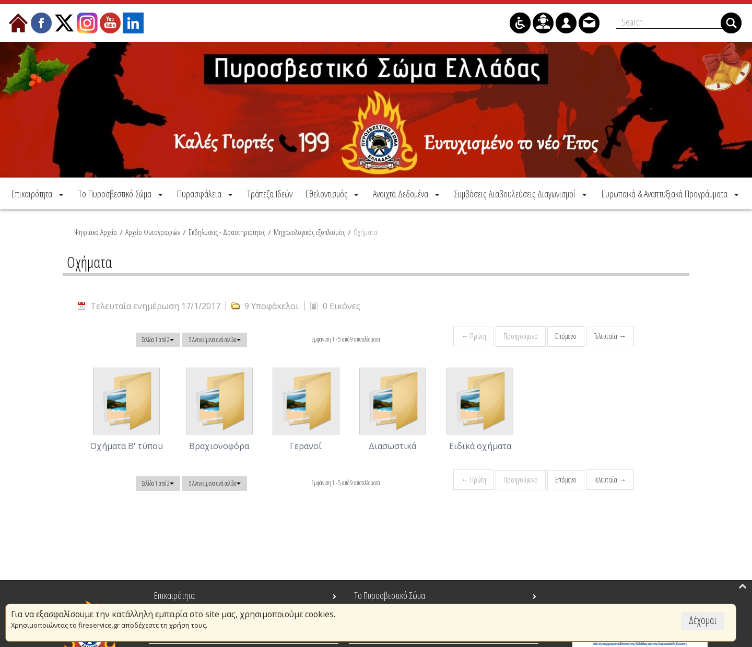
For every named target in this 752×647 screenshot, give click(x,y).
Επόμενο (566, 336)
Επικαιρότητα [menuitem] (174, 595)
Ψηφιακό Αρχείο (95, 232)
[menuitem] (38, 193)
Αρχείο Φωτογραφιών (152, 232)
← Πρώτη (473, 336)
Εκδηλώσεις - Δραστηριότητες (227, 232)
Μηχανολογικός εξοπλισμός (309, 232)
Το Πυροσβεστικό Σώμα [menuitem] (389, 595)
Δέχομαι (702, 620)
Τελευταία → (610, 336)
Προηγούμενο (520, 336)
